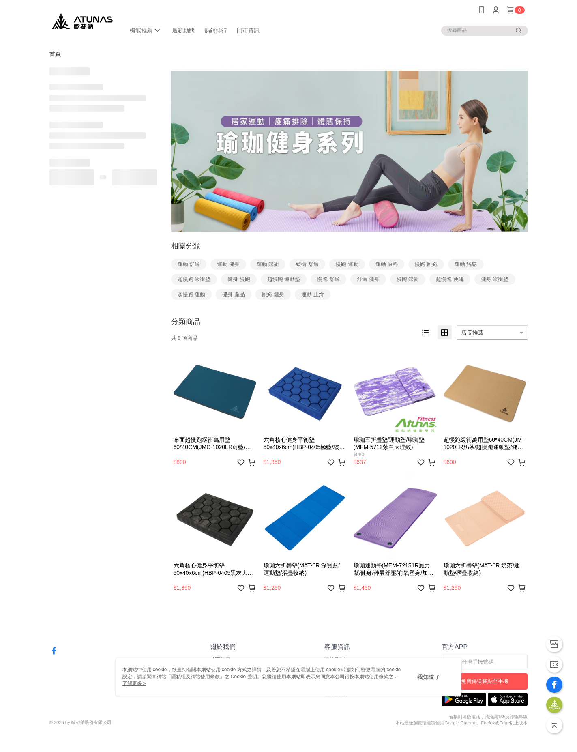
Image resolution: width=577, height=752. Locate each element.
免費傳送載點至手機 (484, 681)
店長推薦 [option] (472, 332)
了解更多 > (134, 683)
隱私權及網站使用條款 (195, 676)
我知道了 (428, 677)
